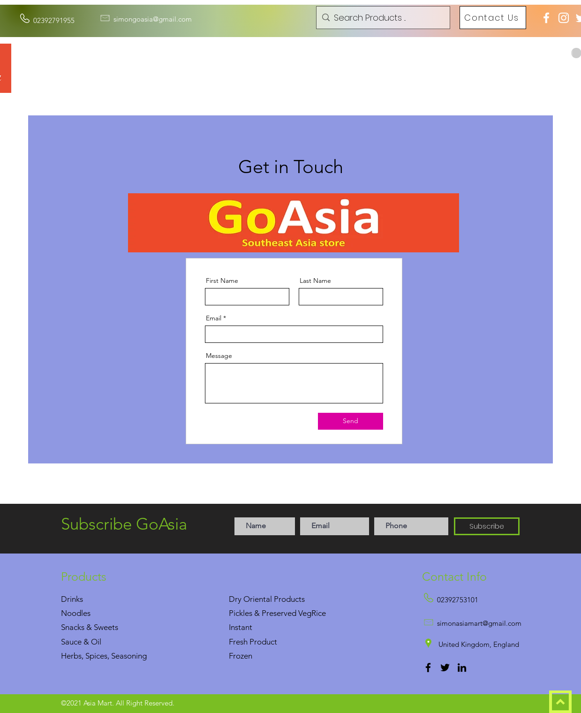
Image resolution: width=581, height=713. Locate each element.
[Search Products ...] (382, 18)
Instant (240, 627)
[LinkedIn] (462, 667)
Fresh (238, 641)
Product (263, 641)
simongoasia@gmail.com (152, 19)
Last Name (315, 280)
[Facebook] (428, 667)
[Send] (350, 421)
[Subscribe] (487, 526)
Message (219, 355)
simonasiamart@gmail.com (479, 623)
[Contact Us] (493, 17)
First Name (222, 280)
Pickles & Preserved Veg (270, 613)
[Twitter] (445, 667)
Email (213, 318)
